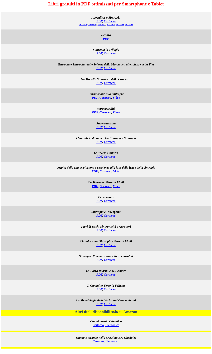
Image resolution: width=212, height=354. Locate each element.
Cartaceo (110, 21)
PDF (99, 53)
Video (116, 97)
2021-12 (83, 24)
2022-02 (101, 24)
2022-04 (120, 24)
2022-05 (129, 24)
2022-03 (111, 24)
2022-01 (92, 24)
